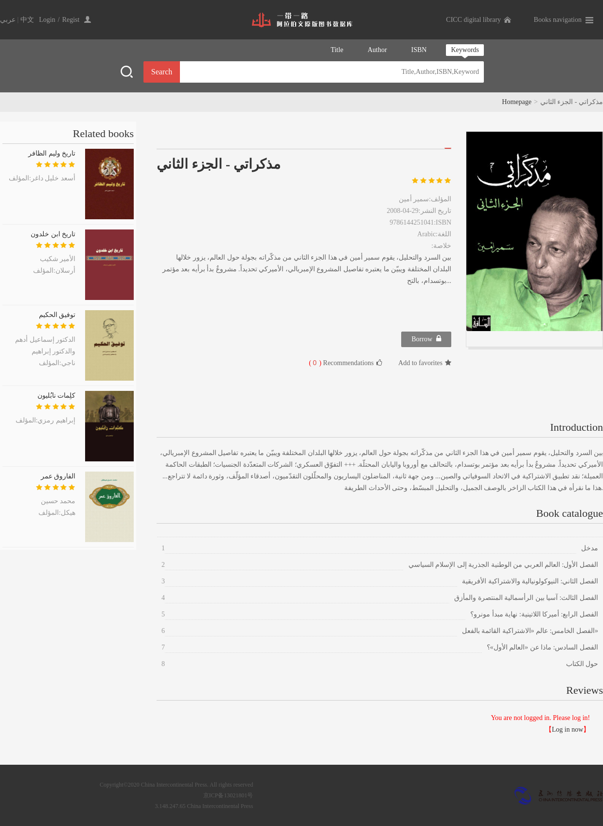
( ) (315, 363)
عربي (8, 19)
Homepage (517, 101)
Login (47, 19)
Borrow (426, 338)
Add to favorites (424, 363)
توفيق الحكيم (57, 314)
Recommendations (345, 363)
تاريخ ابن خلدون (53, 234)
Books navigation (558, 19)
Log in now (568, 729)
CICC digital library (473, 19)
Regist (71, 19)
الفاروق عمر (58, 476)
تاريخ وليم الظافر (51, 153)
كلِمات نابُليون (56, 395)
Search (162, 72)
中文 (27, 19)
